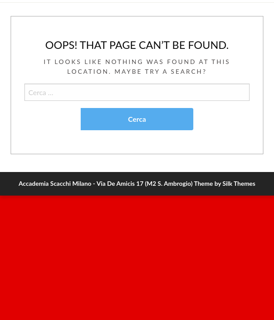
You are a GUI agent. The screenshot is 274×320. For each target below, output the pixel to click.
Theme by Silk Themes (224, 183)
